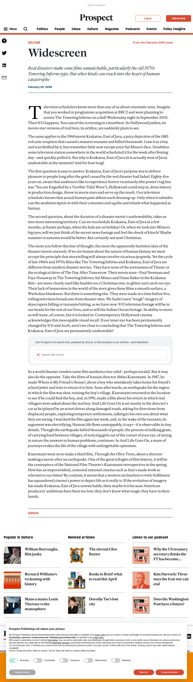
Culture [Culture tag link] (34, 42)
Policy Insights (174, 29)
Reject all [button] (144, 672)
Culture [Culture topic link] (33, 513)
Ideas (76, 29)
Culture (92, 29)
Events (152, 29)
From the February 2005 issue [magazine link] (153, 42)
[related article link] (32, 557)
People (60, 29)
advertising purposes (60, 643)
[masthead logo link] (96, 18)
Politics (42, 29)
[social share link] (4, 77)
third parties (53, 640)
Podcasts (133, 29)
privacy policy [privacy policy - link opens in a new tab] (100, 635)
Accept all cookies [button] (170, 672)
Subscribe (178, 18)
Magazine (112, 29)
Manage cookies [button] (22, 672)
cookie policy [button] (98, 637)
